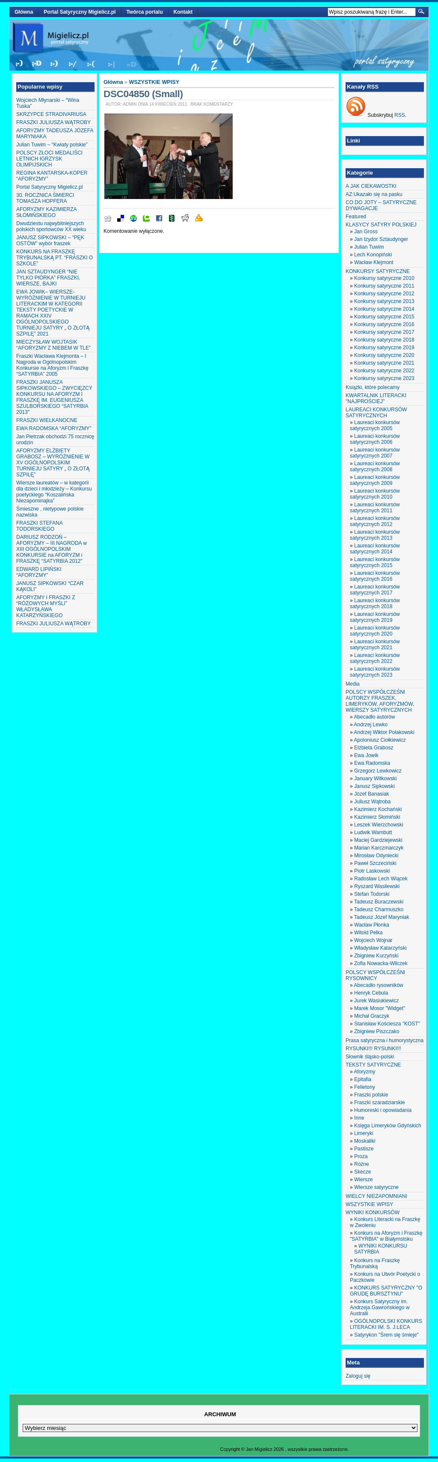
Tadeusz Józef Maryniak (381, 917)
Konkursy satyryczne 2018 (384, 340)
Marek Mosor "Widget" (379, 1008)
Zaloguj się (358, 1376)
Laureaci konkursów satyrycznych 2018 (375, 603)
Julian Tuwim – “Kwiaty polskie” (52, 145)
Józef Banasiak (371, 794)
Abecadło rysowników (378, 985)
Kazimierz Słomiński (377, 817)
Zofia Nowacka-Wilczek (381, 963)
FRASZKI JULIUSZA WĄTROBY (53, 122)
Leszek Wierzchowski (378, 825)
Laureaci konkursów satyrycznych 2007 (375, 453)
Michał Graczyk (371, 1016)
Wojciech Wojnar (373, 940)
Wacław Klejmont (374, 262)
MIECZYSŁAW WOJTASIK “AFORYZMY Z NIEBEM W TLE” (53, 345)
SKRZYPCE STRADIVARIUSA (51, 114)
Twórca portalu (144, 12)
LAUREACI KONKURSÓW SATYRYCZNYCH (376, 413)
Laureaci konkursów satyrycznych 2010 (375, 494)
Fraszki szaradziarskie (379, 1102)
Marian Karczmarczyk (378, 848)
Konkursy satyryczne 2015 (384, 317)
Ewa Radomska (372, 763)
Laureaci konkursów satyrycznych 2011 (375, 508)
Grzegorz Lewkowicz (378, 771)
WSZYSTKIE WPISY (154, 82)
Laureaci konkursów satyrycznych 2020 (375, 631)
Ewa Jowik (366, 755)
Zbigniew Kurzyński (376, 956)
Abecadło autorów (374, 717)
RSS (399, 115)
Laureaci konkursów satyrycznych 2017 (375, 590)
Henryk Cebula (371, 993)
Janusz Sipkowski (374, 786)
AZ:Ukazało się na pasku (374, 194)
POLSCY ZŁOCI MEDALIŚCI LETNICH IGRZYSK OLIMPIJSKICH (49, 159)
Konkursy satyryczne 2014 (384, 309)
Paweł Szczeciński (375, 863)
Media (353, 684)
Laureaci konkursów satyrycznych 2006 (375, 439)
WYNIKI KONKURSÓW (373, 1212)
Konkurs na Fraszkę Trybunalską (375, 1263)
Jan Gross (366, 232)
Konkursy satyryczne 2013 (384, 301)
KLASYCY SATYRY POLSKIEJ (381, 225)
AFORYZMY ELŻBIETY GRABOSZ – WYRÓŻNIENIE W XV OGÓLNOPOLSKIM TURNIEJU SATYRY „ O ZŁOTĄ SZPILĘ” (52, 463)
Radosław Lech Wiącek (381, 879)
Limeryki (363, 1133)
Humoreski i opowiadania (382, 1110)
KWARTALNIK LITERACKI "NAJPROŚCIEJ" (376, 398)
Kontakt (183, 12)
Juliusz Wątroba (372, 802)
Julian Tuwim (369, 247)
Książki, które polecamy (373, 387)
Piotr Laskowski (372, 871)
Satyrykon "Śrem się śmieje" (386, 1335)
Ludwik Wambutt (373, 832)
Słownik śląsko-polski (370, 1057)
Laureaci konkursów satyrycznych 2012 (375, 521)
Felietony (364, 1087)
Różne (361, 1164)
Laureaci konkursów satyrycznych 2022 (375, 658)
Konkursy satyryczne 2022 (384, 371)
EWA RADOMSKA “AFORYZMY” (53, 428)
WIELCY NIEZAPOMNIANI (376, 1196)
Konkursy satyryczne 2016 (384, 324)
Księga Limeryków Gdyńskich (387, 1126)
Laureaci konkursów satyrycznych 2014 (375, 549)
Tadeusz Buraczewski (378, 902)
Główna (24, 12)
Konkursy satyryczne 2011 (384, 286)
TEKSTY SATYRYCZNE (373, 1065)
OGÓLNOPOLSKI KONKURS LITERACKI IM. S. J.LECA (386, 1324)
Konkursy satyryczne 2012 (384, 294)
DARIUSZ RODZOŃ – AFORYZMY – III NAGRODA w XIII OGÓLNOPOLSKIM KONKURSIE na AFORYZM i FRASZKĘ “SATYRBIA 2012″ (51, 549)
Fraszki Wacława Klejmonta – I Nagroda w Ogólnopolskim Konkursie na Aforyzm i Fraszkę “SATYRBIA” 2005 (52, 365)
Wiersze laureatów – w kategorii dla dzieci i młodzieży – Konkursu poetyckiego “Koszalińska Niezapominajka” (54, 492)
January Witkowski (375, 779)
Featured (356, 217)
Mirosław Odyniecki (376, 856)
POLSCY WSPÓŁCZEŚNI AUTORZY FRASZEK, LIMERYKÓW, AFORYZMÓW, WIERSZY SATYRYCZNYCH (380, 701)
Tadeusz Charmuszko (378, 909)
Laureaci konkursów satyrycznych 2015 (375, 562)
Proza (360, 1156)
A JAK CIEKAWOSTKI (371, 186)
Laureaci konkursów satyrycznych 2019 (375, 617)
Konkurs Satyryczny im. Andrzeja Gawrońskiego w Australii (379, 1307)
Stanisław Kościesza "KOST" (387, 1024)
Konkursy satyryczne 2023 (384, 378)
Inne (359, 1118)
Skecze (362, 1172)
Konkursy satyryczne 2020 (384, 355)
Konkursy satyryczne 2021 (384, 363)
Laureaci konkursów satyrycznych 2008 (375, 466)
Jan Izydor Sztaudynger (381, 239)
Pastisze (363, 1149)
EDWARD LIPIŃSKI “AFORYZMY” (39, 572)
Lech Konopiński (373, 255)
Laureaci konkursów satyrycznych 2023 (375, 672)
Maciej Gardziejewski (378, 840)
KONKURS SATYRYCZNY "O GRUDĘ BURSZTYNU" (386, 1291)
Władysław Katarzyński (380, 948)
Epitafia (362, 1079)
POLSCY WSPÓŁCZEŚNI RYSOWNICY (375, 975)
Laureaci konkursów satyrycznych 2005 (375, 425)
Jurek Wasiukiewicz (376, 1001)
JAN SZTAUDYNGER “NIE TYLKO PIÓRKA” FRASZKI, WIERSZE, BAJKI (48, 278)
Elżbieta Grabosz (373, 748)
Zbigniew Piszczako (376, 1031)
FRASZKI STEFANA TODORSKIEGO (39, 526)
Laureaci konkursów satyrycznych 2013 (375, 535)
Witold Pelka (368, 933)
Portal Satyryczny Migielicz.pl (79, 12)
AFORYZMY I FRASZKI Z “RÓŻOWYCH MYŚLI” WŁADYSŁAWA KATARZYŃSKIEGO (45, 606)
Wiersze (363, 1180)
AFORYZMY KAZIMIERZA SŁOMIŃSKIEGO (46, 212)
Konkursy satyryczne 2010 (384, 278)
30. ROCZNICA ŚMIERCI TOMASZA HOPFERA (45, 198)
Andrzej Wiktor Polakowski (384, 732)
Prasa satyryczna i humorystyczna (384, 1040)
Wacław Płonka (371, 925)
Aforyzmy (364, 1072)
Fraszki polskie (371, 1095)
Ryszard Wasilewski (377, 886)
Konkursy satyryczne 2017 (384, 332)
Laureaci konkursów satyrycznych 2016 (375, 576)
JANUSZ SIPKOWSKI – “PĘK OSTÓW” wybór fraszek (50, 241)
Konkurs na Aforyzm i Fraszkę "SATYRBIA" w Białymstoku (386, 1236)
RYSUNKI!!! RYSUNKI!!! (373, 1049)
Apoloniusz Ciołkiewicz (379, 740)
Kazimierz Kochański (378, 809)
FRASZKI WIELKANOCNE (46, 420)
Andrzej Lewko (371, 725)
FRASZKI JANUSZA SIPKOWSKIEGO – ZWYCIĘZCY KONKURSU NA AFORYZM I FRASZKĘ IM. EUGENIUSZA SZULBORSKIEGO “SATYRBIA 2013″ (54, 397)
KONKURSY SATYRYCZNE (378, 271)
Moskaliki (364, 1141)
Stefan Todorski (372, 894)
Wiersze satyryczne (376, 1187)
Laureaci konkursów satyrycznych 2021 (375, 645)
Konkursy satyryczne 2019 (384, 348)
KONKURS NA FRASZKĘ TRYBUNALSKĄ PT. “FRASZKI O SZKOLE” (54, 258)
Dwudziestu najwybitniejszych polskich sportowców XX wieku (51, 226)
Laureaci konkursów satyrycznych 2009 (375, 480)
